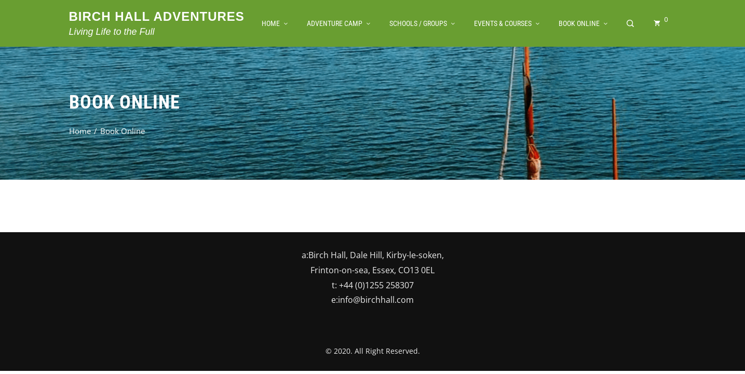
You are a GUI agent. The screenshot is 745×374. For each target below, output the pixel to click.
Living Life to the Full (112, 31)
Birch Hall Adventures (157, 16)
